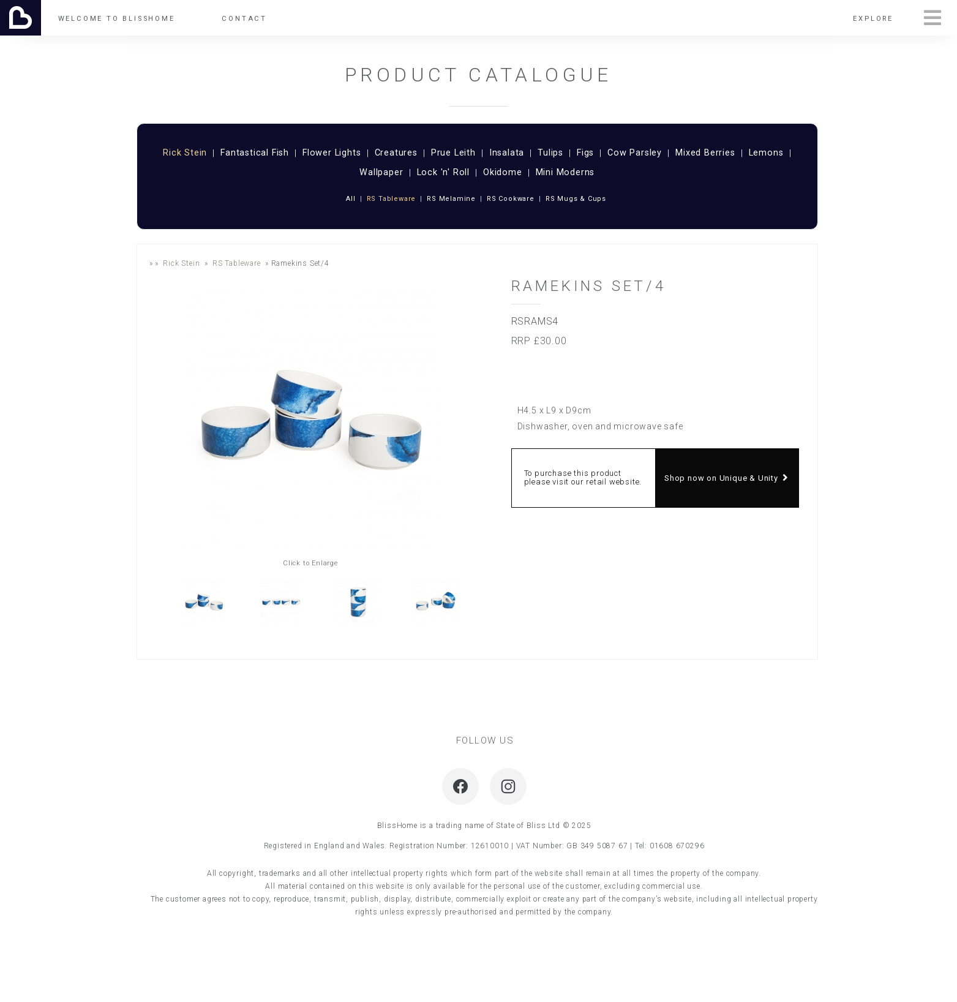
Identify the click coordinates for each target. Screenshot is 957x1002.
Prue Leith (453, 153)
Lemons (766, 153)
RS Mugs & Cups (576, 199)
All (350, 199)
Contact (244, 19)
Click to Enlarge (310, 563)
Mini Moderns (565, 173)
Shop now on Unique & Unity (726, 478)
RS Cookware (511, 199)
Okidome (502, 173)
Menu (932, 18)
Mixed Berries (705, 153)
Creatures (396, 153)
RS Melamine (451, 199)
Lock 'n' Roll (443, 173)
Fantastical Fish (254, 153)
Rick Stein (185, 153)
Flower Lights (331, 153)
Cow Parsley (634, 153)
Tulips (550, 153)
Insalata (506, 153)
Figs (585, 153)
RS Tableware (391, 199)
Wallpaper (381, 173)
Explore (873, 19)
